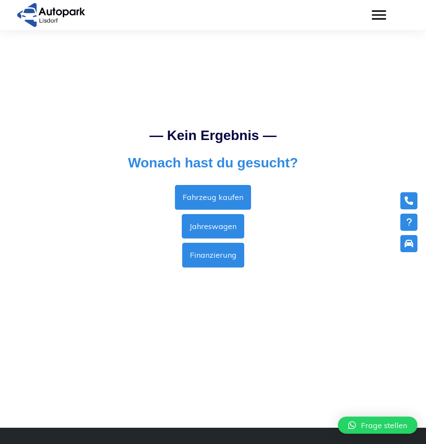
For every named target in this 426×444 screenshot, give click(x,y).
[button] (377, 425)
